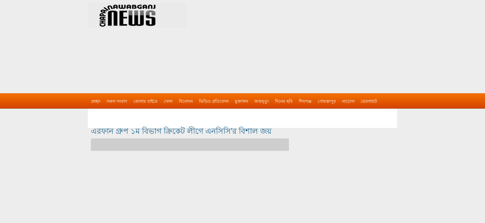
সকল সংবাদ (116, 101)
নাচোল (348, 101)
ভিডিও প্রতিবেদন (214, 101)
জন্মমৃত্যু (261, 101)
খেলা (168, 101)
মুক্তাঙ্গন (241, 101)
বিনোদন (186, 101)
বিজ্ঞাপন (98, 113)
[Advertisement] (307, 43)
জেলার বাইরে (145, 101)
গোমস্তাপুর (327, 101)
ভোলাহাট (369, 101)
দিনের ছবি (284, 101)
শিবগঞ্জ (305, 101)
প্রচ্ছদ (95, 101)
